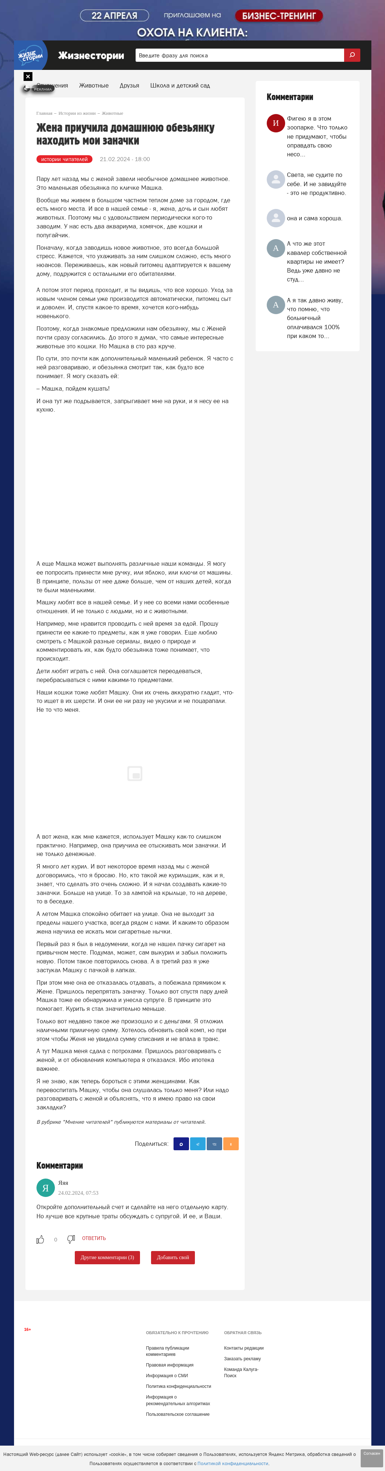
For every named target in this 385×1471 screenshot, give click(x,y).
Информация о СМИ (167, 1375)
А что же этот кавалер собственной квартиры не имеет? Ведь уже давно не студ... (317, 261)
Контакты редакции (243, 1348)
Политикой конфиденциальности (232, 1463)
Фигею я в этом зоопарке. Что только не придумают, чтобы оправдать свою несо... (317, 136)
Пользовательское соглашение (178, 1414)
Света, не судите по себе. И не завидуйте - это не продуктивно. (316, 183)
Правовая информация (169, 1365)
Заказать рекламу (242, 1358)
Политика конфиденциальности (178, 1386)
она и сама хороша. (315, 218)
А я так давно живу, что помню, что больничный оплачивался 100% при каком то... (315, 318)
